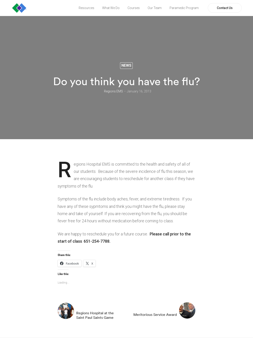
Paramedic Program (184, 8)
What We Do (111, 8)
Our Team (155, 8)
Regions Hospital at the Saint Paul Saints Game (95, 315)
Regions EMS (113, 91)
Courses (134, 8)
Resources (86, 8)
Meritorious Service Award (155, 314)
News (126, 65)
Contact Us (225, 8)
